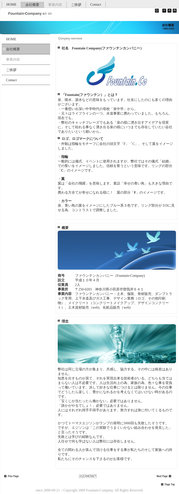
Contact (95, 4)
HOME (11, 4)
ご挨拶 (76, 4)
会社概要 (32, 4)
